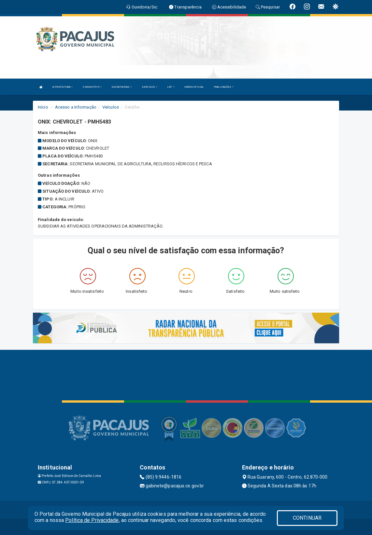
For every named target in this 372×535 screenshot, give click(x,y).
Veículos (110, 107)
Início (43, 107)
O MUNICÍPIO (92, 86)
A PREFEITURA (62, 86)
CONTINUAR (307, 518)
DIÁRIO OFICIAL (194, 86)
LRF (171, 86)
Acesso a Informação (75, 107)
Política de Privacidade (92, 520)
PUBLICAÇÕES (224, 86)
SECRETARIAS (121, 86)
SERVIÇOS (149, 86)
